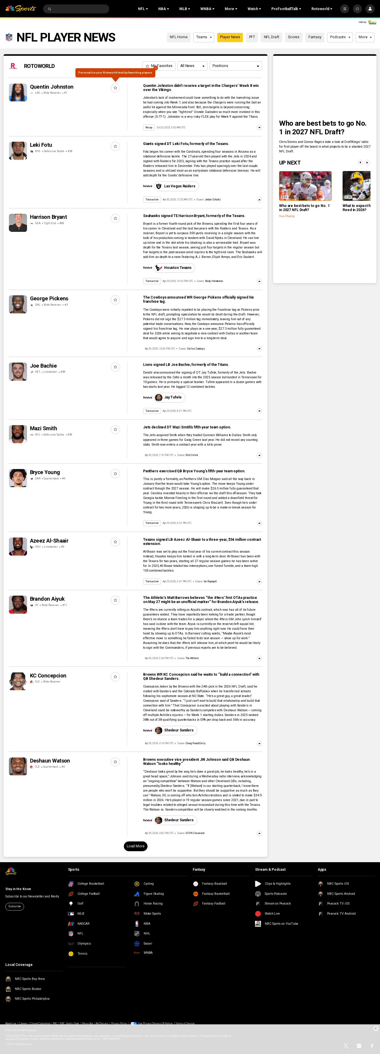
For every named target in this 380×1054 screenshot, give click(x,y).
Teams (204, 37)
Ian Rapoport (210, 581)
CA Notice (167, 1023)
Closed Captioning (40, 1023)
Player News (230, 37)
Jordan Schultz (213, 199)
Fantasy (315, 37)
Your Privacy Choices (149, 1023)
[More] (344, 8)
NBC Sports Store (69, 1023)
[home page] (20, 9)
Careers (23, 1023)
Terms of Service (185, 1023)
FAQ (55, 1023)
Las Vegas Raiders (175, 186)
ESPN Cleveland (195, 833)
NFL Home (178, 37)
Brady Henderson (214, 281)
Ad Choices (102, 1023)
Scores (294, 37)
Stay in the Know (18, 889)
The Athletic (192, 658)
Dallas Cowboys (196, 348)
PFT (252, 37)
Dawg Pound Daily (195, 743)
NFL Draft (271, 37)
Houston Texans (173, 268)
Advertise (10, 1023)
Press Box (87, 1023)
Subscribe (14, 906)
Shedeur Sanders (174, 730)
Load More (136, 846)
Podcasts (340, 37)
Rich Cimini (192, 455)
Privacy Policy (119, 1023)
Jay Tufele (168, 397)
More (365, 37)
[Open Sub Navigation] (147, 9)
